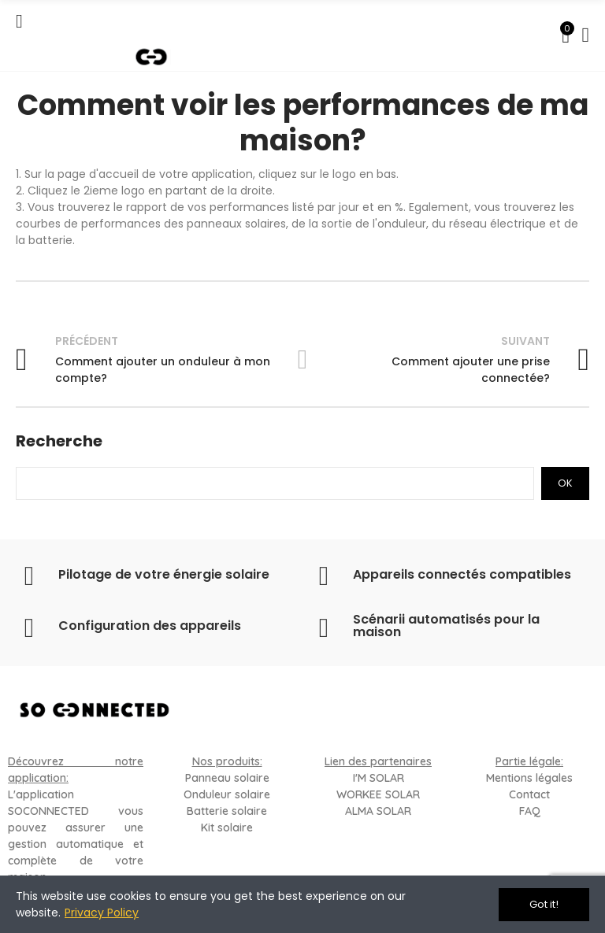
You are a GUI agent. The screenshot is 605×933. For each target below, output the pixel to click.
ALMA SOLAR (378, 811)
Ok (565, 483)
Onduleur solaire (227, 794)
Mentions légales (529, 778)
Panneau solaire (227, 778)
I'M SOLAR (378, 778)
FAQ (529, 811)
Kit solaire (227, 827)
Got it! (544, 904)
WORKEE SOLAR (378, 794)
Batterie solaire (227, 811)
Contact (529, 794)
